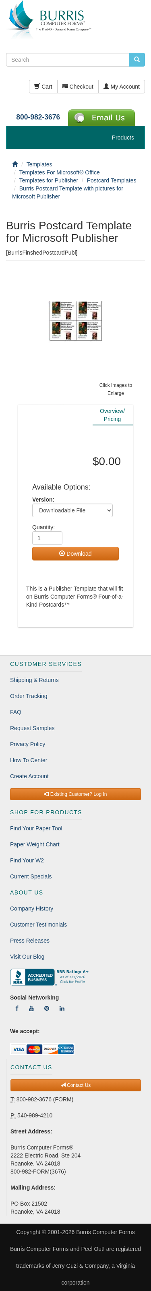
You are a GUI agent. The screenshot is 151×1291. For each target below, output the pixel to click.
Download (75, 553)
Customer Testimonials (38, 924)
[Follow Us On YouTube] (31, 1008)
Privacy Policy (27, 744)
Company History (31, 908)
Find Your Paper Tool (36, 828)
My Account (121, 86)
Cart (43, 86)
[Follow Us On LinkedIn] (62, 1008)
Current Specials (31, 876)
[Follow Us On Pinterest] (46, 1008)
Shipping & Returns (34, 680)
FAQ (15, 712)
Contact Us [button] (76, 1085)
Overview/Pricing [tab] (112, 415)
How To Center (28, 760)
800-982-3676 (38, 117)
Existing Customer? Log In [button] (75, 794)
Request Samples (32, 728)
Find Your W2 (27, 860)
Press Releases (30, 940)
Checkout (77, 86)
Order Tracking (29, 696)
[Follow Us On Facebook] (17, 1008)
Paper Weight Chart (35, 844)
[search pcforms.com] (137, 60)
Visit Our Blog (27, 956)
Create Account (29, 776)
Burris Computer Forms (105, 1232)
